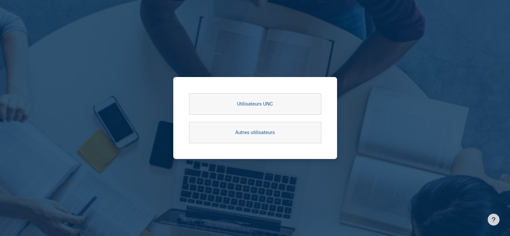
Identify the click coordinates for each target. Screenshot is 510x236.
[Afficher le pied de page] (494, 220)
